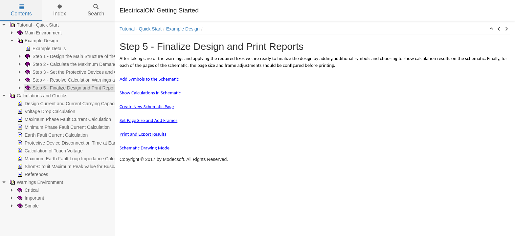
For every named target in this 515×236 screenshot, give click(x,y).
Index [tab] (59, 10)
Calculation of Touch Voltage (44, 151)
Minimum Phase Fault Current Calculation (58, 127)
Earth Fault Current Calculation (47, 135)
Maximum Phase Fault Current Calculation (58, 119)
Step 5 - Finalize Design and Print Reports (66, 88)
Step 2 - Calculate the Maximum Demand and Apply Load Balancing (93, 64)
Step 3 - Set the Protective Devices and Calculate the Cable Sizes (90, 72)
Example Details (40, 48)
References (27, 174)
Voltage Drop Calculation (41, 111)
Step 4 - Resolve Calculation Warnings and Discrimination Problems (92, 80)
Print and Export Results (143, 134)
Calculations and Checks (33, 96)
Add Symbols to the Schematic (149, 79)
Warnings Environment (31, 182)
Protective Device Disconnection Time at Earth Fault (68, 143)
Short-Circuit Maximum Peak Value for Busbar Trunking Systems (81, 166)
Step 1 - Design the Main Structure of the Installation (77, 56)
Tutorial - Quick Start (29, 25)
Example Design (32, 41)
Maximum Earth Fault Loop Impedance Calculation (67, 159)
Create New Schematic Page (147, 106)
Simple (22, 206)
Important (25, 198)
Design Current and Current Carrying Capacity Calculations (76, 104)
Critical (22, 190)
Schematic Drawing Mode (144, 148)
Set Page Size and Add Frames (148, 120)
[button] (491, 29)
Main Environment (34, 33)
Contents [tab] (21, 10)
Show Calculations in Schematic (150, 93)
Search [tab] (96, 10)
